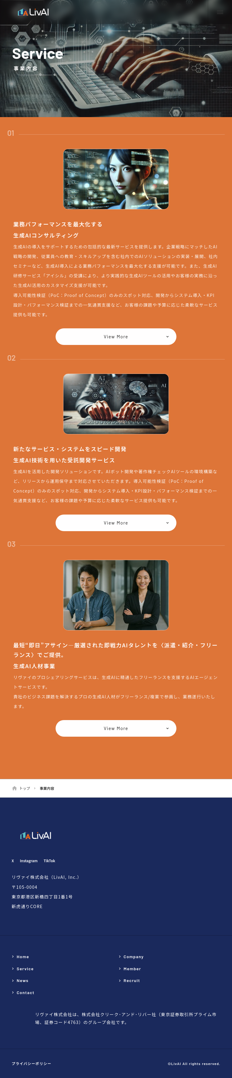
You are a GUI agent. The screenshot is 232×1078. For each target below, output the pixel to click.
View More (116, 337)
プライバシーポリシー (31, 1063)
